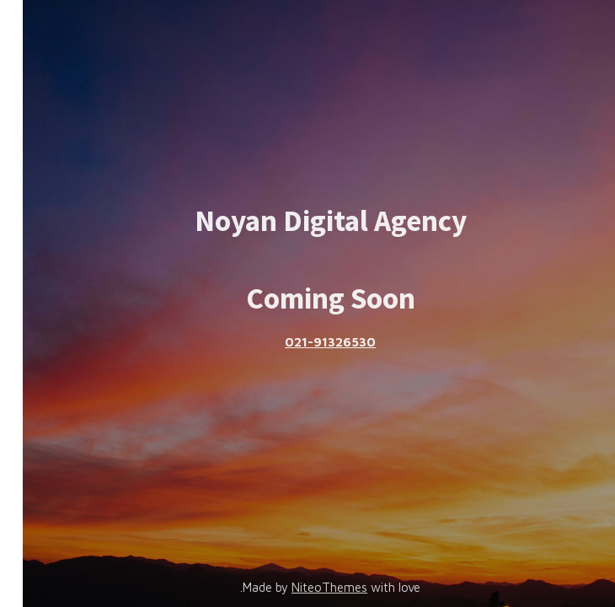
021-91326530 (307, 342)
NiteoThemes (307, 587)
